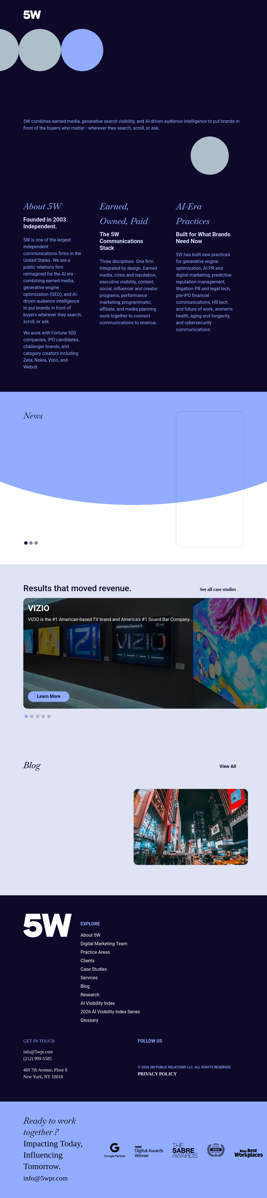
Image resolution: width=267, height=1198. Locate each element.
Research (89, 994)
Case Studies (93, 969)
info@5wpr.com (38, 1051)
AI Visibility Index (97, 1003)
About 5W (90, 935)
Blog (85, 986)
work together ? (49, 1126)
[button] (26, 716)
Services (89, 977)
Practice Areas (95, 952)
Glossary (89, 1020)
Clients (87, 960)
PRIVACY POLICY (157, 1073)
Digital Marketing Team (103, 943)
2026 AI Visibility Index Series (110, 1011)
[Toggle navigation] (239, 14)
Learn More (48, 696)
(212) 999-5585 (37, 1058)
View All (232, 766)
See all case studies (222, 589)
